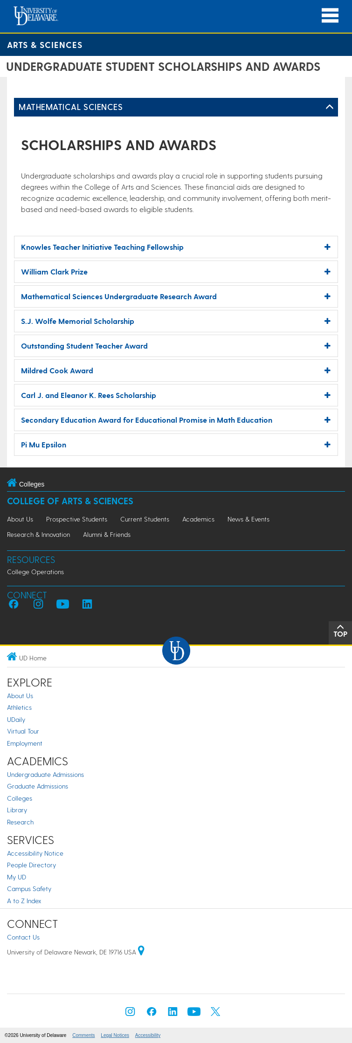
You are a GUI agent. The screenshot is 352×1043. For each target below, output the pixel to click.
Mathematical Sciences (71, 106)
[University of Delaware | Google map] (141, 952)
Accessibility (147, 1035)
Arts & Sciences (45, 44)
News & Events (248, 519)
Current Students (144, 519)
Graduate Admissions (37, 786)
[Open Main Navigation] (330, 15)
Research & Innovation (38, 534)
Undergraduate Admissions (45, 774)
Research (20, 822)
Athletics (19, 707)
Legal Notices (115, 1035)
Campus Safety (29, 888)
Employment (24, 743)
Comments (83, 1035)
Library (17, 810)
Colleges (19, 798)
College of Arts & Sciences (70, 500)
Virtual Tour (23, 731)
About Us (20, 519)
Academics (198, 519)
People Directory (31, 865)
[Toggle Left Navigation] (329, 107)
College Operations (35, 572)
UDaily (16, 719)
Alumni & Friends (107, 534)
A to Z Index (24, 901)
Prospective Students (76, 519)
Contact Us (23, 937)
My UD (16, 877)
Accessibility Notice (35, 853)
